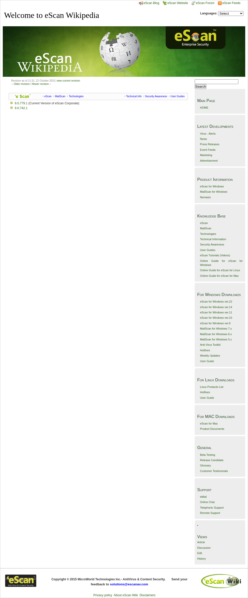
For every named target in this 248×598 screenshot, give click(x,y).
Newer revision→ (42, 84)
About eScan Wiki (126, 595)
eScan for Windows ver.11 (216, 312)
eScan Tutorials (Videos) (215, 255)
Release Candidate (212, 460)
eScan (204, 223)
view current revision (68, 80)
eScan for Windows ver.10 (216, 317)
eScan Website (175, 3)
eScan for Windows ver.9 (215, 323)
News (203, 138)
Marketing (206, 155)
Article (201, 542)
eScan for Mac (209, 423)
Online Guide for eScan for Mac (219, 275)
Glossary (205, 465)
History (201, 558)
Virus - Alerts (208, 133)
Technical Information (213, 239)
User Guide (207, 361)
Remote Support (210, 512)
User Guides (207, 250)
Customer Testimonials (214, 470)
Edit (199, 553)
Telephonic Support (212, 507)
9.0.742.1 (21, 108)
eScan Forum (202, 3)
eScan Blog (149, 3)
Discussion (204, 547)
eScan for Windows (212, 186)
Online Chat (207, 502)
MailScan (205, 228)
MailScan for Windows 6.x (216, 334)
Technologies (208, 233)
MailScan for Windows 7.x (216, 328)
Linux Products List (211, 386)
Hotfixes (205, 350)
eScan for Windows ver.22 (216, 301)
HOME (204, 107)
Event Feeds (207, 149)
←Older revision (20, 84)
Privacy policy (102, 595)
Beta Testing (207, 454)
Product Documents (212, 428)
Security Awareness (212, 244)
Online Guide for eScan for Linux (220, 270)
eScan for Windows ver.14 (216, 307)
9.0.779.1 (21, 103)
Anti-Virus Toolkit (210, 344)
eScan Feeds (231, 3)
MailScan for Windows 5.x (216, 339)
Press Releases (209, 144)
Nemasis (205, 197)
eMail (203, 496)
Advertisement (209, 160)
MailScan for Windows (213, 191)
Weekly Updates (210, 355)
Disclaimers (148, 595)
